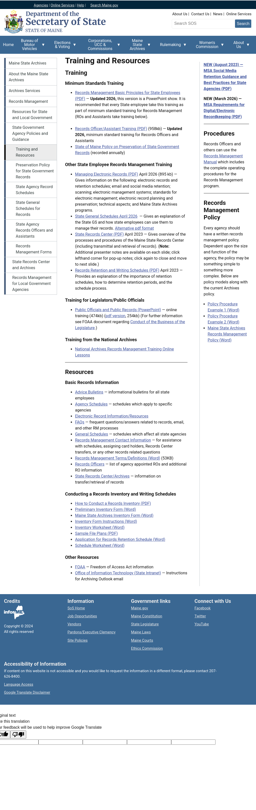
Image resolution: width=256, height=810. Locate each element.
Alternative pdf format (134, 228)
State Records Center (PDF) (99, 234)
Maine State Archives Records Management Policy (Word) (227, 334)
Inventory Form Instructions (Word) (106, 521)
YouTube (201, 624)
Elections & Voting (63, 46)
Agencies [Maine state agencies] (41, 5)
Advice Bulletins (89, 392)
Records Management (28, 101)
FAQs (79, 422)
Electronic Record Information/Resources (111, 416)
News (217, 14)
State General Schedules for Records (28, 208)
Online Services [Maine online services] (62, 5)
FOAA (80, 567)
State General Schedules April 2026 (106, 216)
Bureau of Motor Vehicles (31, 46)
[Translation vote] (193, 742)
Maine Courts (142, 640)
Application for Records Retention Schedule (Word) (120, 539)
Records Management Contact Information (113, 440)
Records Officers (89, 464)
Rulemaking (172, 47)
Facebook (202, 608)
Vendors (74, 624)
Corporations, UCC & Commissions (101, 46)
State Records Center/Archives (102, 476)
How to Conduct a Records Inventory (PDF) (113, 503)
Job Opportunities (82, 616)
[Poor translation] (18, 734)
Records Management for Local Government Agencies (32, 283)
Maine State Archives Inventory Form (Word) (114, 515)
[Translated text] (149, 742)
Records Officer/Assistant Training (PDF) (111, 128)
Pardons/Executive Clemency (92, 632)
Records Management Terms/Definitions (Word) (117, 458)
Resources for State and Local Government (32, 114)
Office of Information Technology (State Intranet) (118, 573)
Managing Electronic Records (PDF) (106, 174)
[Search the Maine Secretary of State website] (199, 23)
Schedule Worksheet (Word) (99, 545)
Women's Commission (208, 46)
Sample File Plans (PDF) (96, 533)
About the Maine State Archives (28, 77)
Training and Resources (27, 152)
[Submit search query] (243, 24)
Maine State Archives (139, 46)
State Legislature (145, 624)
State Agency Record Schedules (34, 189)
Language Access (18, 684)
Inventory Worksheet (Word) (99, 527)
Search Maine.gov (104, 5)
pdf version (115, 315)
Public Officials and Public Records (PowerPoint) (118, 309)
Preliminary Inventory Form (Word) (105, 509)
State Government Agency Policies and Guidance (30, 133)
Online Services (239, 14)
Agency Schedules (91, 404)
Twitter (200, 616)
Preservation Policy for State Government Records (35, 171)
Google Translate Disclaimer (27, 692)
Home (8, 44)
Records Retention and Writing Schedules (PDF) (117, 270)
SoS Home (76, 608)
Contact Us (200, 14)
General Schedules (91, 434)
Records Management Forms (34, 249)
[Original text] (105, 742)
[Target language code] (60, 742)
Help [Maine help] (80, 5)
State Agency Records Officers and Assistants (34, 230)
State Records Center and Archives (31, 264)
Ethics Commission (147, 648)
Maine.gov (139, 608)
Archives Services (24, 90)
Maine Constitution (146, 616)
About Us (179, 14)
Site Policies (78, 640)
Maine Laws (141, 632)
